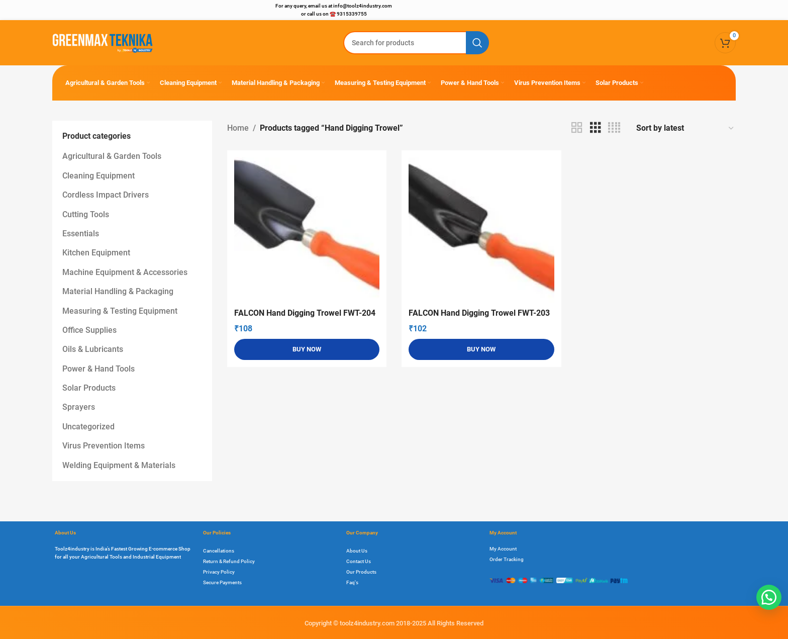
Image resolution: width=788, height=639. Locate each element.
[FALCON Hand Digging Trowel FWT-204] (307, 230)
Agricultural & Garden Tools (111, 156)
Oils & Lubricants (92, 349)
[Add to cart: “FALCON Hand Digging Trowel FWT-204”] (307, 349)
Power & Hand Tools (98, 369)
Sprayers (78, 407)
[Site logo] (102, 42)
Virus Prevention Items (103, 445)
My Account (503, 549)
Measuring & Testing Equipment (119, 311)
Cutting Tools (85, 214)
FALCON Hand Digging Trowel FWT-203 (479, 313)
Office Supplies (89, 330)
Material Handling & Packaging (117, 291)
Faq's (352, 582)
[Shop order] (685, 128)
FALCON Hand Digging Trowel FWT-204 (304, 313)
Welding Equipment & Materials (118, 465)
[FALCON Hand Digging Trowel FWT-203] (481, 230)
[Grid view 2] (576, 128)
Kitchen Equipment (96, 252)
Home (238, 128)
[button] (768, 597)
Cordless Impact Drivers (105, 195)
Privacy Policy (219, 572)
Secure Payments (222, 582)
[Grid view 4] (614, 128)
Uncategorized (88, 426)
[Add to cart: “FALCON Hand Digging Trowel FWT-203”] (481, 349)
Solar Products (89, 388)
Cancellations (218, 551)
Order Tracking (506, 559)
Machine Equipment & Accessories (124, 272)
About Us (356, 551)
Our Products (361, 572)
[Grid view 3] (595, 128)
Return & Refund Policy (229, 561)
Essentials (80, 233)
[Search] (416, 42)
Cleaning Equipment (98, 175)
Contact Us (358, 561)
